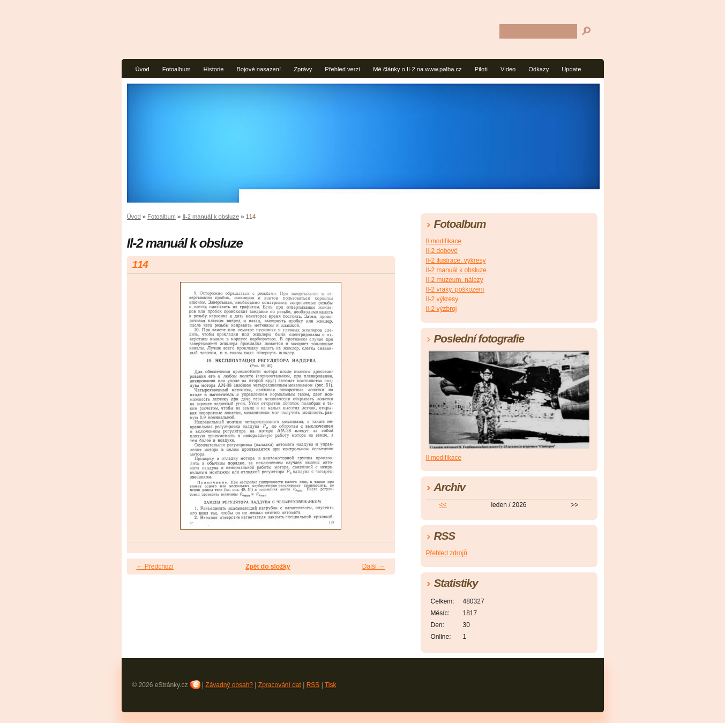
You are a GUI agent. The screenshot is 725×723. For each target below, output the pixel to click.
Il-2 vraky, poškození (455, 289)
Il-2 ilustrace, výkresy (456, 260)
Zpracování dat (279, 685)
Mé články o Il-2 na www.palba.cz (417, 69)
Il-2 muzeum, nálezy (454, 280)
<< (442, 505)
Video (507, 69)
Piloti (481, 69)
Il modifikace (444, 241)
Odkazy (538, 69)
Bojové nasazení (258, 69)
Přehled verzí (342, 69)
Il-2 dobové (442, 251)
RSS (313, 685)
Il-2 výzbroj (441, 308)
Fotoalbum (176, 69)
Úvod (143, 69)
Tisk (331, 685)
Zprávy (303, 69)
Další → (373, 566)
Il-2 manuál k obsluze (210, 216)
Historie (213, 69)
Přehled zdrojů (446, 553)
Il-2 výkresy (442, 299)
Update (571, 69)
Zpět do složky (267, 566)
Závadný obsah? (229, 685)
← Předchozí (155, 566)
